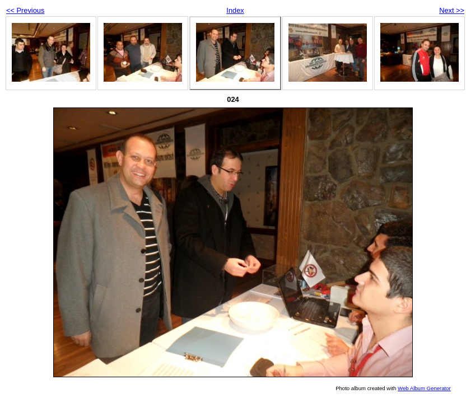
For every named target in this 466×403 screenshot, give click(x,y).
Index (235, 10)
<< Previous (25, 10)
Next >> (451, 10)
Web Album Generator (424, 388)
